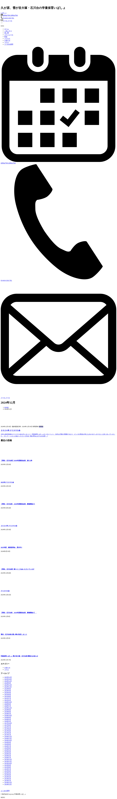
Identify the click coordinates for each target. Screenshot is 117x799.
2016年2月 (7, 755)
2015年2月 (7, 778)
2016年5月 (7, 750)
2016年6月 (7, 748)
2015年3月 (7, 776)
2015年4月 (7, 775)
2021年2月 (7, 700)
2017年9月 (7, 725)
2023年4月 (7, 690)
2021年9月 (7, 694)
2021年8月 (7, 696)
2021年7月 (7, 698)
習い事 (6, 33)
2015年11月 (8, 761)
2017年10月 (8, 723)
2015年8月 (7, 767)
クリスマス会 (5, 591)
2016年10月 (8, 740)
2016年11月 (8, 738)
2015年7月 (7, 769)
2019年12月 (8, 708)
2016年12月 (8, 736)
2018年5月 (7, 719)
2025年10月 (8, 679)
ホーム (6, 29)
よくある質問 (8, 44)
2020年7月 (7, 706)
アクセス (7, 38)
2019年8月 (7, 711)
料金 (5, 36)
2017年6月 (7, 729)
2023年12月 (8, 685)
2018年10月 (8, 715)
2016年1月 (7, 757)
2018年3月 (7, 721)
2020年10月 (8, 702)
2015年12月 (8, 759)
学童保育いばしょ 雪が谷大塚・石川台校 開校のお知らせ (19, 656)
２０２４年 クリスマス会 (10, 430)
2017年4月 (7, 731)
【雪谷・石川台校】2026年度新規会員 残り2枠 (16, 460)
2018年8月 (7, 717)
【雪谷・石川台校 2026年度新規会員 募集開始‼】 (18, 504)
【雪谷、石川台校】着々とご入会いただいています (17, 569)
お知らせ (7, 40)
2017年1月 (7, 734)
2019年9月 (7, 709)
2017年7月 (7, 727)
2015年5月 (7, 773)
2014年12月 (8, 782)
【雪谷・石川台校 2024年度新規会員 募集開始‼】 (19, 612)
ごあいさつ (8, 31)
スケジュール (8, 35)
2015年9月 (7, 765)
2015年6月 (7, 771)
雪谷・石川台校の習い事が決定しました (14, 634)
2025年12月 (8, 677)
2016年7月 (7, 746)
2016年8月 (7, 744)
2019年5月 (7, 713)
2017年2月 (7, 732)
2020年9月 (7, 704)
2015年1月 (7, 780)
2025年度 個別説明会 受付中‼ (11, 547)
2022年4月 (7, 692)
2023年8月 (7, 688)
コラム (6, 42)
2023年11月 (8, 687)
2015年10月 (8, 763)
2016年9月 (7, 742)
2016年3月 (7, 753)
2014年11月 (8, 784)
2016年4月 (7, 752)
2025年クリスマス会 (7, 482)
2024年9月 (7, 683)
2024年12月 (8, 681)
